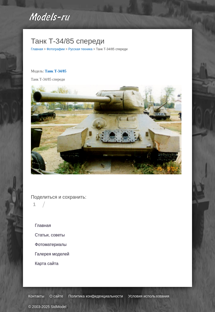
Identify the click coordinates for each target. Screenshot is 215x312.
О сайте (56, 296)
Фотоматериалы (51, 244)
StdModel (58, 307)
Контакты (36, 296)
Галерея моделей (52, 254)
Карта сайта (46, 263)
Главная (43, 225)
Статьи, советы (50, 235)
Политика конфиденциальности (95, 296)
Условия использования (148, 296)
